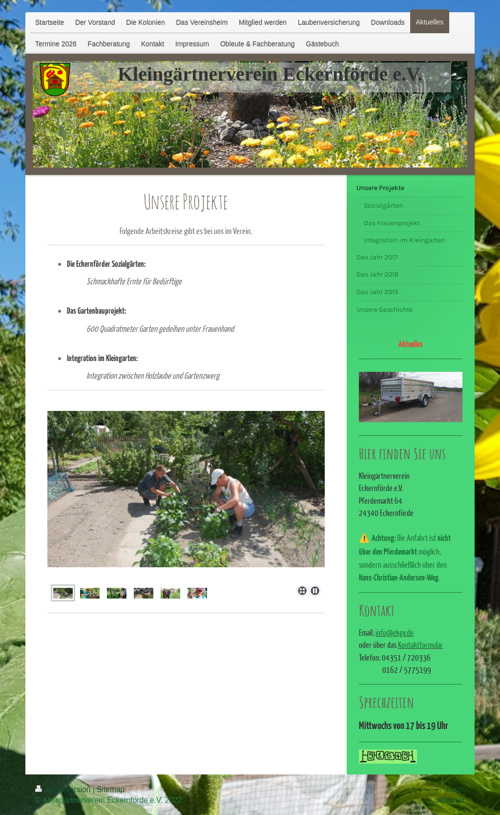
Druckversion (64, 789)
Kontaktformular (420, 645)
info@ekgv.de (394, 632)
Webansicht (451, 799)
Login (455, 789)
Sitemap (111, 789)
